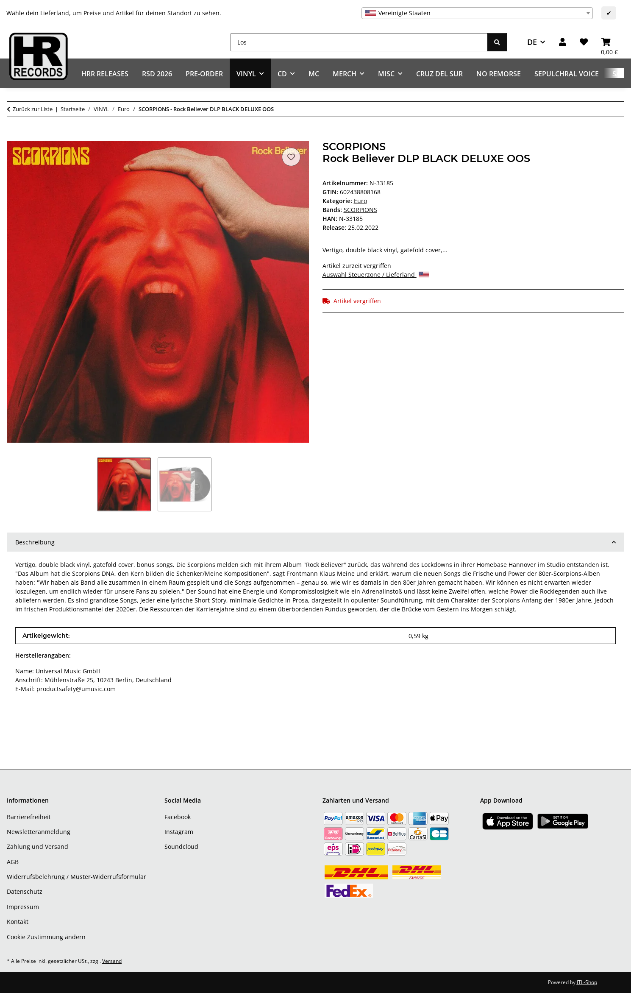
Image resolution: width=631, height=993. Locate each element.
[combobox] (477, 13)
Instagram (178, 832)
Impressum (23, 907)
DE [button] (532, 42)
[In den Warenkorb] (13, 136)
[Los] (359, 42)
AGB (13, 862)
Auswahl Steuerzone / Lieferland (375, 275)
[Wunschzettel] (584, 42)
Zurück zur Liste (33, 109)
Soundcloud (181, 846)
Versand (112, 961)
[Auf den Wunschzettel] (291, 157)
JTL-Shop (587, 982)
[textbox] (477, 13)
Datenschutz (24, 891)
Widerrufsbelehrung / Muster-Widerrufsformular (76, 877)
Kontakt (17, 922)
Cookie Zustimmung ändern (46, 937)
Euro (360, 201)
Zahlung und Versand (37, 846)
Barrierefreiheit (29, 817)
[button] (562, 42)
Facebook (177, 817)
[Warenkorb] (609, 42)
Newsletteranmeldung (38, 832)
